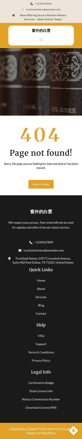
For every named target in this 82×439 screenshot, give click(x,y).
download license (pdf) (41, 407)
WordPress (48, 433)
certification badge (41, 383)
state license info (41, 391)
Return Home (41, 184)
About (41, 289)
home (41, 280)
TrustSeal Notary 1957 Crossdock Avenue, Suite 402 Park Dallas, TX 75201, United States (41, 260)
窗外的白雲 (41, 30)
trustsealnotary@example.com (41, 9)
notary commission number (41, 399)
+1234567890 (41, 4)
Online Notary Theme (23, 429)
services (41, 297)
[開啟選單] (41, 40)
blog (41, 305)
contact (41, 313)
